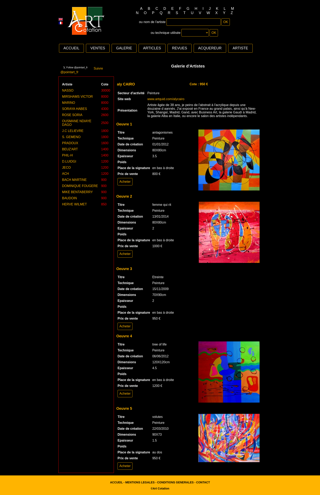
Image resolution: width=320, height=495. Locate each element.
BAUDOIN (69, 198)
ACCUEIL (71, 48)
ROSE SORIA (72, 115)
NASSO (67, 90)
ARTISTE (240, 48)
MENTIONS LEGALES (140, 482)
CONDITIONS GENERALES (175, 482)
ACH (65, 173)
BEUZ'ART (70, 149)
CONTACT (203, 482)
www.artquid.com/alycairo (165, 99)
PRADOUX (70, 143)
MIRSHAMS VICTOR (77, 96)
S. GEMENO (71, 137)
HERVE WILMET (74, 204)
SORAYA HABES (74, 109)
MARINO (68, 102)
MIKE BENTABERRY (77, 192)
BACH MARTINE (74, 180)
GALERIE (124, 48)
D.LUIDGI (69, 161)
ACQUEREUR (210, 48)
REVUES (179, 48)
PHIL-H (67, 155)
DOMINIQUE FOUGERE (80, 186)
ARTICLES (152, 48)
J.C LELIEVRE (72, 131)
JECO (66, 167)
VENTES (97, 48)
